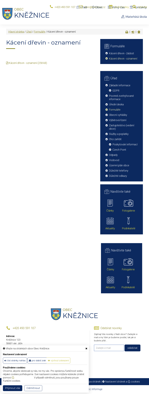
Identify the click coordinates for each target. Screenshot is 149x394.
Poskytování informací (125, 144)
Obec (97, 7)
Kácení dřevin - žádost (121, 53)
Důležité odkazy (118, 175)
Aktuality (110, 228)
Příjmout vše (12, 388)
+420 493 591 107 (65, 7)
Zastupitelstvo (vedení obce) (121, 127)
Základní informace (119, 85)
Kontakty (138, 7)
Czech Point (119, 149)
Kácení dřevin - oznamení (123, 58)
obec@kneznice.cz (94, 7)
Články (110, 210)
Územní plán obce (119, 165)
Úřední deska (116, 104)
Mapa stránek (93, 381)
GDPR (115, 90)
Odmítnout (33, 388)
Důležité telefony (118, 170)
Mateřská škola (134, 16)
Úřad (81, 7)
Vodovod (114, 160)
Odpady (113, 154)
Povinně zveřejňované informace (121, 97)
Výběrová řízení (117, 120)
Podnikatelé (128, 228)
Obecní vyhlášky (118, 114)
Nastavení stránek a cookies (121, 381)
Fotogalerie (128, 210)
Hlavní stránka (16, 31)
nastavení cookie (22, 377)
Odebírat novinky (111, 328)
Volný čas (116, 7)
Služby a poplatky (119, 133)
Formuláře (39, 31)
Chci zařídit (115, 139)
